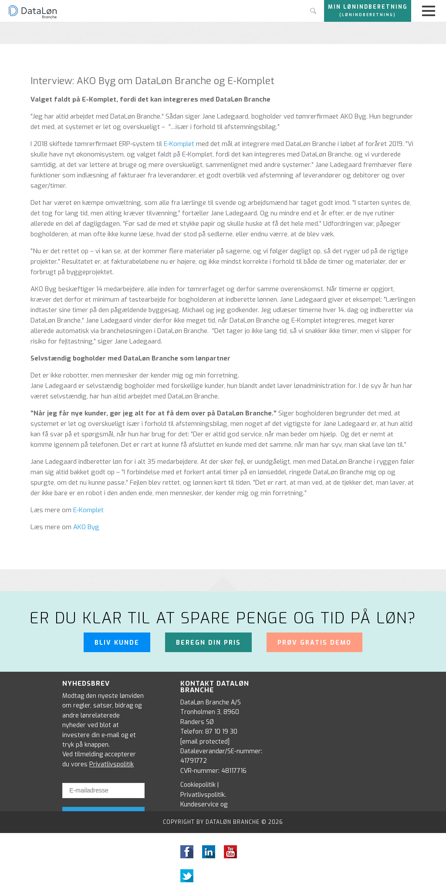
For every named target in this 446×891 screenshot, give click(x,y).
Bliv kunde (117, 643)
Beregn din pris (208, 643)
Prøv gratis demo (314, 643)
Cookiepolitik (198, 785)
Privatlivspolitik (111, 764)
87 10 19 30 (221, 732)
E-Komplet (179, 143)
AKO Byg (86, 527)
